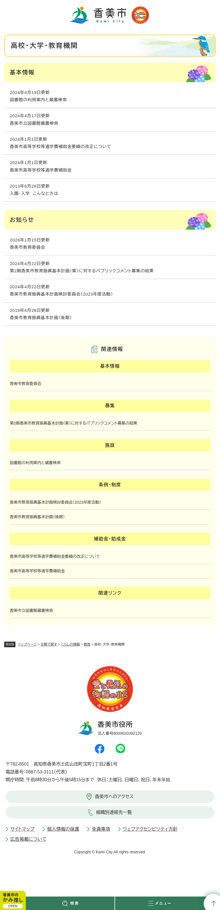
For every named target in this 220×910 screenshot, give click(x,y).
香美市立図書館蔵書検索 (34, 123)
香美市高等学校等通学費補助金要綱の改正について (60, 146)
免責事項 (101, 829)
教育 (87, 644)
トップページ (27, 644)
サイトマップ (22, 829)
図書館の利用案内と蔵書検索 (38, 99)
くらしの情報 (70, 644)
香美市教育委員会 (27, 247)
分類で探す (48, 644)
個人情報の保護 (63, 829)
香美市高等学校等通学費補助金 (41, 170)
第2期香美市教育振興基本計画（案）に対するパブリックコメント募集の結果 (82, 270)
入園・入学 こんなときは (34, 193)
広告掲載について (28, 839)
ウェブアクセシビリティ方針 (150, 829)
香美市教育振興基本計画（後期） (41, 317)
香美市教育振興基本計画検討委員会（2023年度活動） (61, 294)
